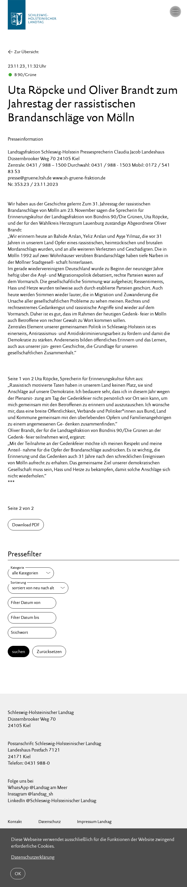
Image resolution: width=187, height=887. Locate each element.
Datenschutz (49, 821)
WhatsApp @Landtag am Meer (37, 787)
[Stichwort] (32, 632)
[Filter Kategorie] (31, 573)
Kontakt (15, 821)
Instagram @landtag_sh (31, 794)
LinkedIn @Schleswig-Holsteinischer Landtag (52, 800)
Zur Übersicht (26, 51)
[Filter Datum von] (32, 603)
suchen (18, 651)
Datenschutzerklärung (32, 857)
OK (18, 873)
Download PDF (25, 524)
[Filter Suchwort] (32, 632)
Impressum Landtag (94, 821)
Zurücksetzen (49, 651)
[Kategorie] (31, 573)
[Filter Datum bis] (32, 617)
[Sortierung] (38, 588)
